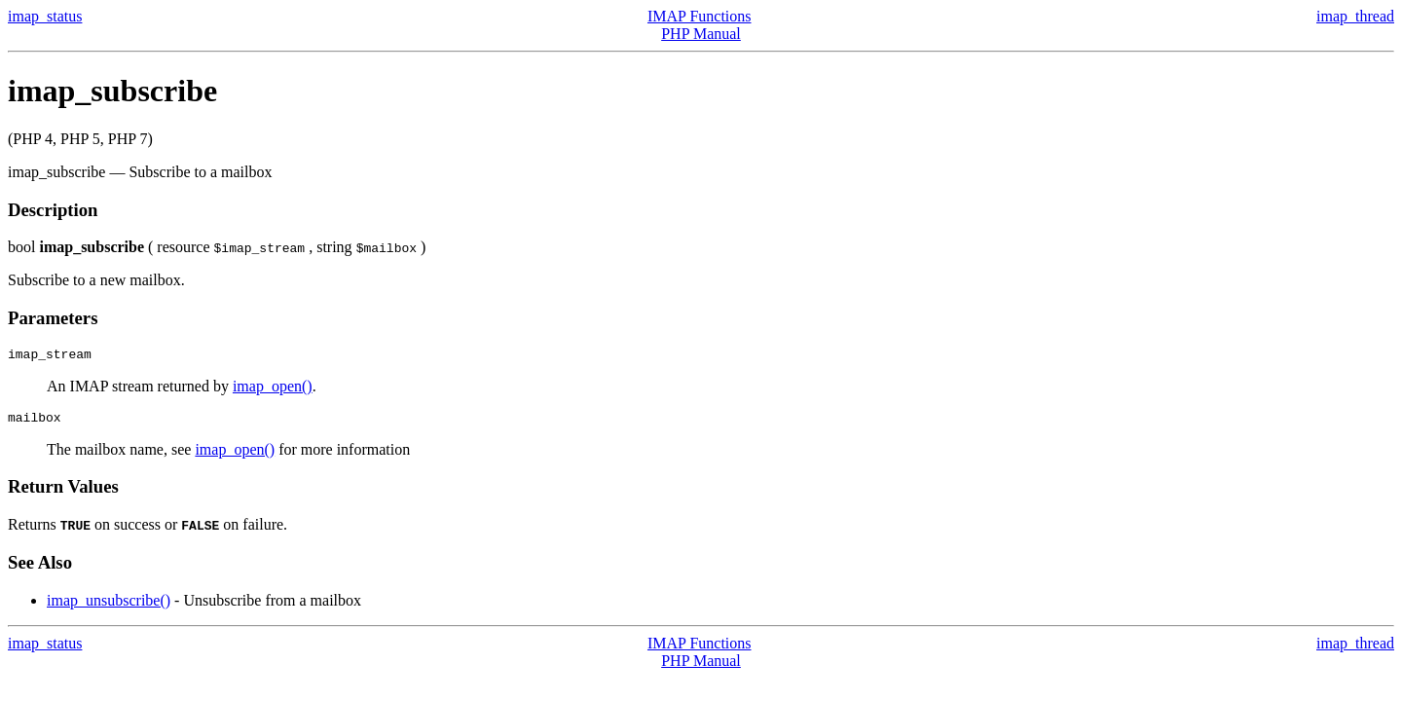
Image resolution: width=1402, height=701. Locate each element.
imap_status (45, 16)
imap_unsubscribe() (108, 606)
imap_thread (1355, 16)
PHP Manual (701, 33)
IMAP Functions (699, 16)
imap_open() (273, 389)
